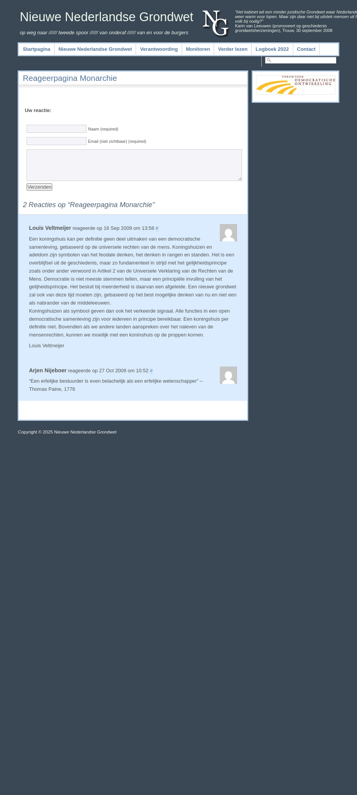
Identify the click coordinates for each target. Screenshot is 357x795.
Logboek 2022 (272, 49)
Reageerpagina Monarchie (70, 78)
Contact (306, 49)
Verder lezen (232, 49)
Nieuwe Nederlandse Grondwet (106, 17)
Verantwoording (159, 49)
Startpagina (36, 49)
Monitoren (198, 49)
